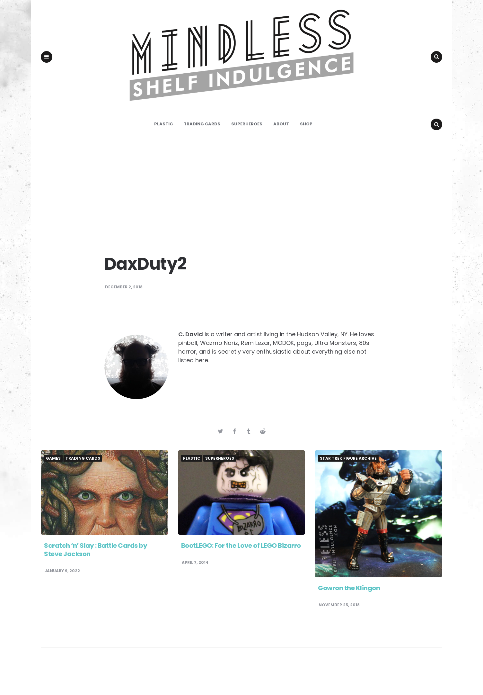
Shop (306, 146)
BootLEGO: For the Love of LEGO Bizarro (241, 568)
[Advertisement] (241, 212)
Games (53, 481)
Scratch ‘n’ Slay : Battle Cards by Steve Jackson (95, 572)
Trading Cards (202, 146)
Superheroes (246, 146)
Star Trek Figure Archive (348, 481)
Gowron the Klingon (349, 610)
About (281, 146)
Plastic (163, 146)
